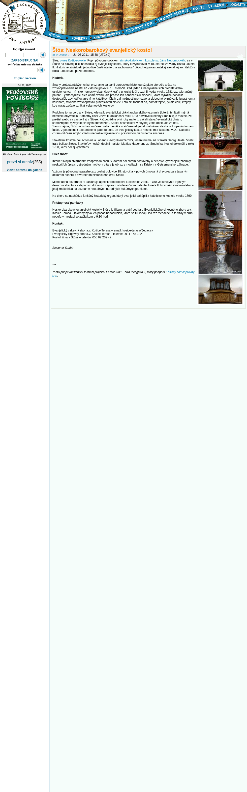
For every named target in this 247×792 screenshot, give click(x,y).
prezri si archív (20, 162)
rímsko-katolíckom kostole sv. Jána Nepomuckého (153, 60)
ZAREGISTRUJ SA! (24, 60)
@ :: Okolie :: (60, 54)
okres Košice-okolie (73, 60)
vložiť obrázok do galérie (24, 170)
